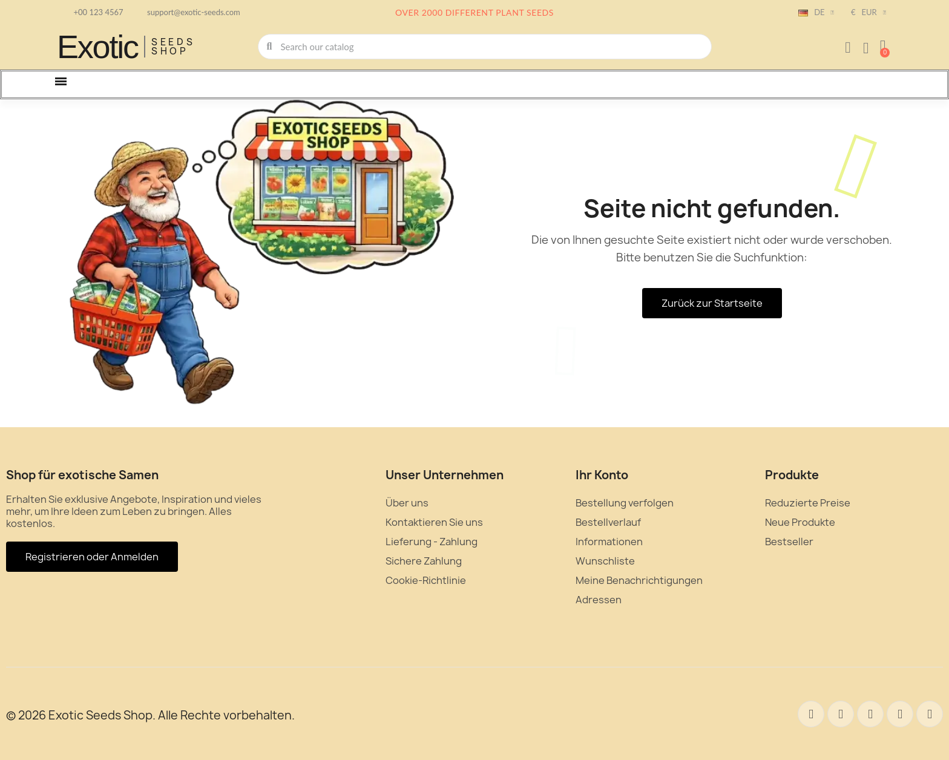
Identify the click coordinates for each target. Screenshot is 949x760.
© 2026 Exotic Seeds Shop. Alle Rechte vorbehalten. (150, 715)
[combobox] (485, 46)
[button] (883, 46)
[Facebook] (811, 714)
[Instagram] (900, 714)
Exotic (97, 46)
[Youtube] (929, 714)
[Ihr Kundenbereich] (848, 48)
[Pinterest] (870, 714)
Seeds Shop (173, 46)
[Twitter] (840, 714)
